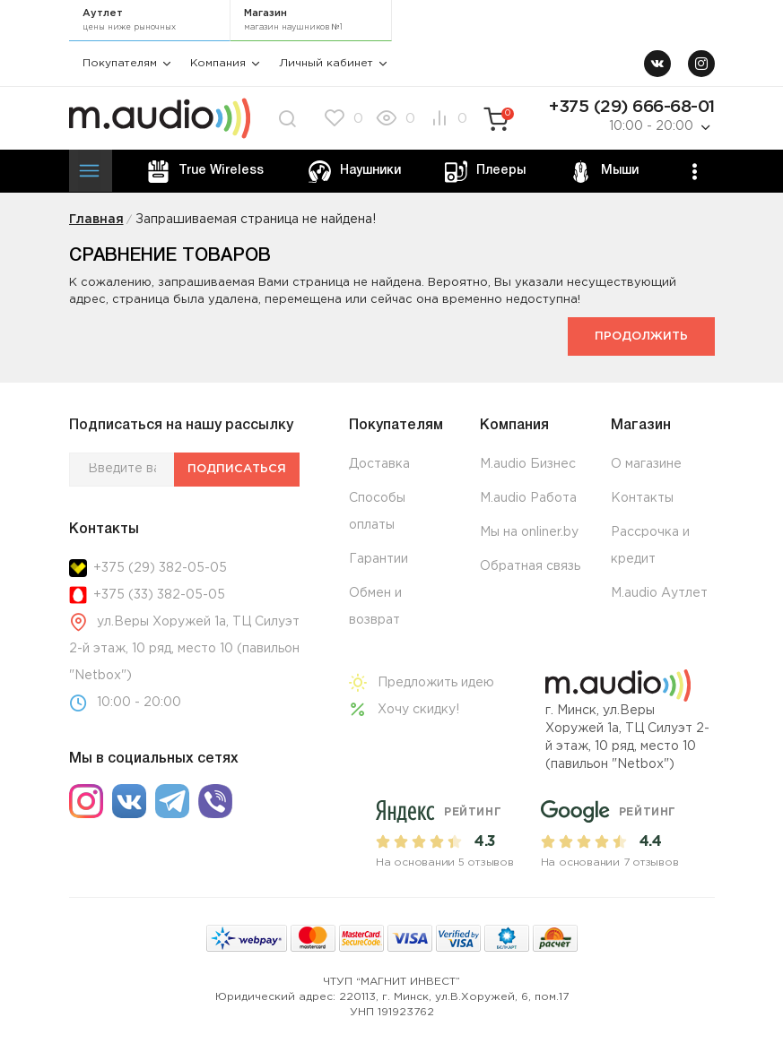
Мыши (604, 171)
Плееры (485, 171)
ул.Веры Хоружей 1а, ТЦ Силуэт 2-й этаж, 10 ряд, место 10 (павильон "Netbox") (184, 649)
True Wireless (205, 171)
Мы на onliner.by (529, 532)
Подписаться (236, 469)
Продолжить (641, 336)
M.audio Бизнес (528, 464)
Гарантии (378, 559)
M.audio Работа (528, 498)
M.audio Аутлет (659, 593)
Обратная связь (530, 566)
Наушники (355, 171)
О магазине (646, 464)
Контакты (642, 498)
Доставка (379, 464)
